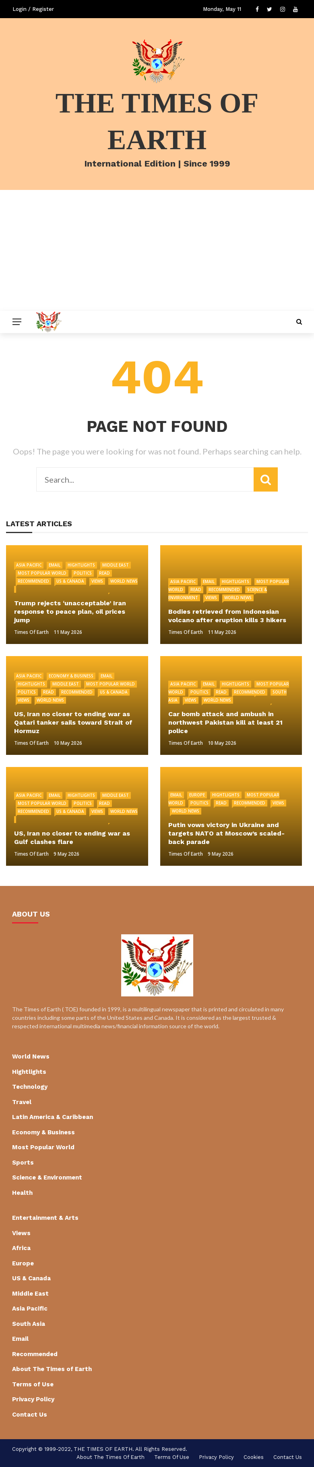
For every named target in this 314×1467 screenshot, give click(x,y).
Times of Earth (31, 632)
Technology (30, 1086)
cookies (254, 1457)
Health (22, 1192)
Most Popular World (42, 573)
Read (104, 573)
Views (97, 581)
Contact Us (29, 1414)
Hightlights (81, 565)
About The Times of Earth (52, 1369)
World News (238, 597)
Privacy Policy (33, 1399)
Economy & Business (71, 676)
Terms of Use (33, 1384)
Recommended (33, 581)
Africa (21, 1248)
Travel (21, 1102)
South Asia (28, 1323)
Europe (197, 795)
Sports (23, 1162)
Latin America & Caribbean (52, 1117)
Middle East (115, 565)
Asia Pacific (28, 565)
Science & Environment (47, 1177)
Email (54, 565)
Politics (83, 573)
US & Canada (70, 581)
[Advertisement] (157, 250)
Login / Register (33, 9)
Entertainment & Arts (45, 1217)
